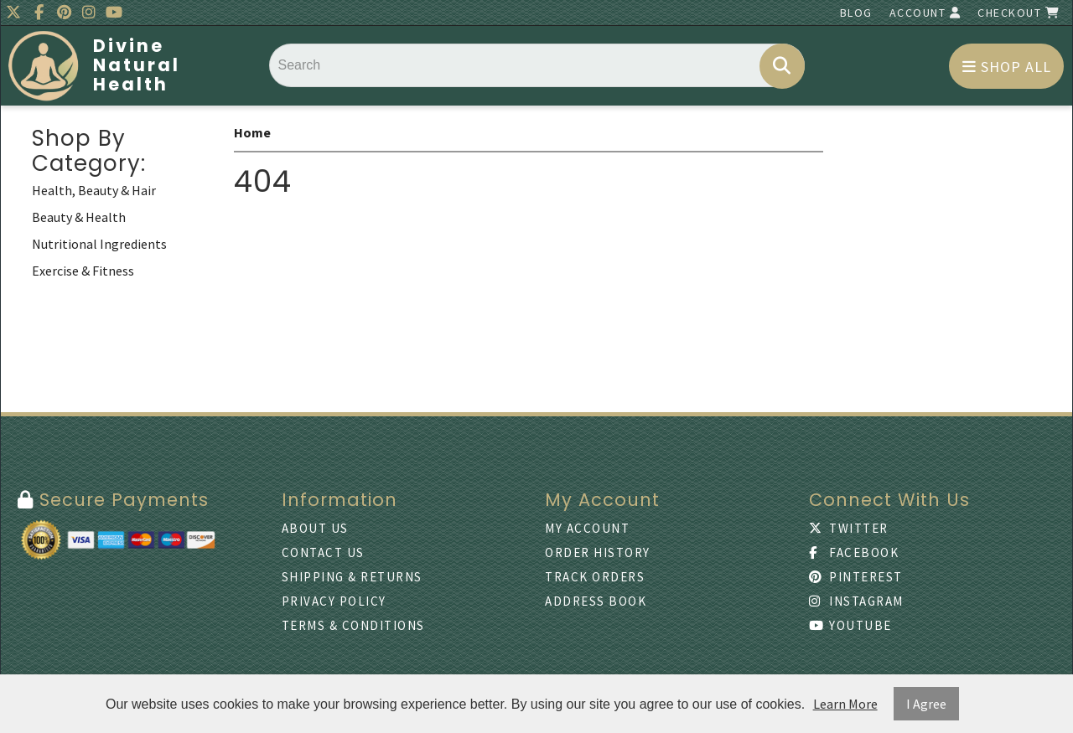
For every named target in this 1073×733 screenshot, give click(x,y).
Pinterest (856, 577)
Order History (598, 552)
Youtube (850, 625)
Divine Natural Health (136, 65)
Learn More (845, 703)
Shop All (1006, 66)
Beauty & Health (79, 217)
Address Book (595, 601)
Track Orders (595, 577)
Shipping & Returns (352, 577)
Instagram (856, 601)
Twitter (849, 528)
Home (252, 132)
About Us (315, 528)
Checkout (1018, 12)
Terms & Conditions (353, 625)
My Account (587, 528)
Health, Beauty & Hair (94, 190)
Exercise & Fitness (83, 270)
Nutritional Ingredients (99, 243)
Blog (856, 12)
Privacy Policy (334, 601)
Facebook (854, 552)
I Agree (926, 703)
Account (925, 12)
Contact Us (323, 552)
